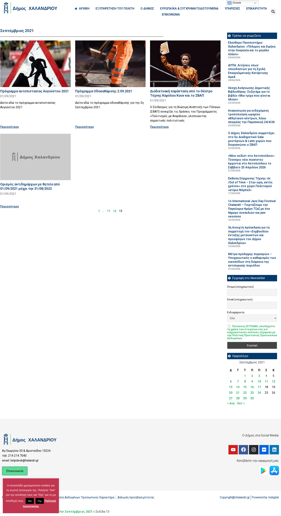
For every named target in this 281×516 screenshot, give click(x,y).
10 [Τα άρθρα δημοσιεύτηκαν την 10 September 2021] (259, 381)
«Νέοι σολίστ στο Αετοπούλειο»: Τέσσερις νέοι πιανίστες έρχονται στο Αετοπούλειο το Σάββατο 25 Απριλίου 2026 (251, 161)
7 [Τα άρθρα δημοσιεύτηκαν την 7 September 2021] (238, 381)
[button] (273, 12)
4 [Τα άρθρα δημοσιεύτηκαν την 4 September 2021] (266, 376)
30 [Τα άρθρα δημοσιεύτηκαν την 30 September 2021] (252, 398)
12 (114, 211)
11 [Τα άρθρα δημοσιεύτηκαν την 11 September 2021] (266, 381)
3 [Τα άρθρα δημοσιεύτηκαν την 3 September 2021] (259, 376)
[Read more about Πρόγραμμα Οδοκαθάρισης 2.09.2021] (110, 63)
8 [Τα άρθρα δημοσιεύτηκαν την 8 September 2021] (245, 381)
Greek (234, 3)
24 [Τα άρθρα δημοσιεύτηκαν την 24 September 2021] (259, 392)
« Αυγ (231, 403)
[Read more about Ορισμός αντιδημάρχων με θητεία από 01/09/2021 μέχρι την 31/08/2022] (35, 157)
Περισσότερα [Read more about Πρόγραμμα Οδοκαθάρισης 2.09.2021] (84, 127)
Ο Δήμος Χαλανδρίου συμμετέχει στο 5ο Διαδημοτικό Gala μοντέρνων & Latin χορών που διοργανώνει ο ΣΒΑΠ (251, 138)
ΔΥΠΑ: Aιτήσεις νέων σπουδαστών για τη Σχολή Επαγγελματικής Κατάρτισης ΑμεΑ (248, 71)
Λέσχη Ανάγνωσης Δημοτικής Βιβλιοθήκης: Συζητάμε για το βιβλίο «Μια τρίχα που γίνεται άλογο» (249, 93)
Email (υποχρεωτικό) (240, 299)
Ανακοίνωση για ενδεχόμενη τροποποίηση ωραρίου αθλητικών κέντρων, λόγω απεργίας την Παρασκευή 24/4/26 (251, 116)
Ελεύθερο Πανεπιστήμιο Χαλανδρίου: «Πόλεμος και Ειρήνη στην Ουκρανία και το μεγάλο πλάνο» (251, 48)
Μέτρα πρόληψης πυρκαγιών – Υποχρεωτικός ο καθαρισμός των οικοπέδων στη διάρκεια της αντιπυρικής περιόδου (252, 259)
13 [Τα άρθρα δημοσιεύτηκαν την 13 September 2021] (230, 387)
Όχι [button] (40, 501)
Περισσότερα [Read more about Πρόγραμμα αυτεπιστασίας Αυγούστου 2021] (9, 127)
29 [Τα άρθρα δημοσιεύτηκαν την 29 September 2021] (245, 398)
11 (108, 211)
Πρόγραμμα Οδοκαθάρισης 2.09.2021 (103, 91)
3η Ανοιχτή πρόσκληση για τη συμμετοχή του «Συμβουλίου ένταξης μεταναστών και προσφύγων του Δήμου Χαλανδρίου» (249, 235)
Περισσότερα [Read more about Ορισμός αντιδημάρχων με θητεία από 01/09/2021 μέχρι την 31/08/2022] (9, 206)
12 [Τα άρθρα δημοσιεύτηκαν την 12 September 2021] (273, 381)
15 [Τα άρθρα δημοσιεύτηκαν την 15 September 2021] (245, 387)
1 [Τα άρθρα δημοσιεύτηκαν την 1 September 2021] (245, 376)
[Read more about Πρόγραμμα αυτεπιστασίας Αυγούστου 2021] (35, 63)
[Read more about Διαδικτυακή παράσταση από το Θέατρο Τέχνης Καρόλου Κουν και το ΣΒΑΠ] (185, 63)
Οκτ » (241, 403)
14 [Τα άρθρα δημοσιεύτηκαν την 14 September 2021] (237, 387)
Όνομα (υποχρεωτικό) (240, 286)
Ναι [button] (30, 501)
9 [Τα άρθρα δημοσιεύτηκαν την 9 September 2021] (252, 381)
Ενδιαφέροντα (235, 312)
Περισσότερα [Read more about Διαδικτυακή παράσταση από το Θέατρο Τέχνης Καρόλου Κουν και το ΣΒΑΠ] (159, 127)
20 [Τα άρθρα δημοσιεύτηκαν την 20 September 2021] (230, 392)
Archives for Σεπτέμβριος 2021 (69, 511)
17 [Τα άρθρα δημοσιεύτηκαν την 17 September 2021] (259, 387)
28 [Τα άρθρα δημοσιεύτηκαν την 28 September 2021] (237, 398)
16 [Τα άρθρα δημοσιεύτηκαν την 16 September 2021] (252, 387)
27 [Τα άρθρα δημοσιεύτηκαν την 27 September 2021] (230, 398)
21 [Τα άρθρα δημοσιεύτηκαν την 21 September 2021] (237, 392)
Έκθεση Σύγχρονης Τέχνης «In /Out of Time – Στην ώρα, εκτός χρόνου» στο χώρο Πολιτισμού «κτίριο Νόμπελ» (250, 184)
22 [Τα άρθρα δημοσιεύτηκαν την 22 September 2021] (245, 392)
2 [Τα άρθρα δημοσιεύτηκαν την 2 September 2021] (252, 376)
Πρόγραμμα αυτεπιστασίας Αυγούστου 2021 (34, 91)
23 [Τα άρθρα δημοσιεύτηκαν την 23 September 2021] (252, 392)
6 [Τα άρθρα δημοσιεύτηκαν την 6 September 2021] (231, 381)
